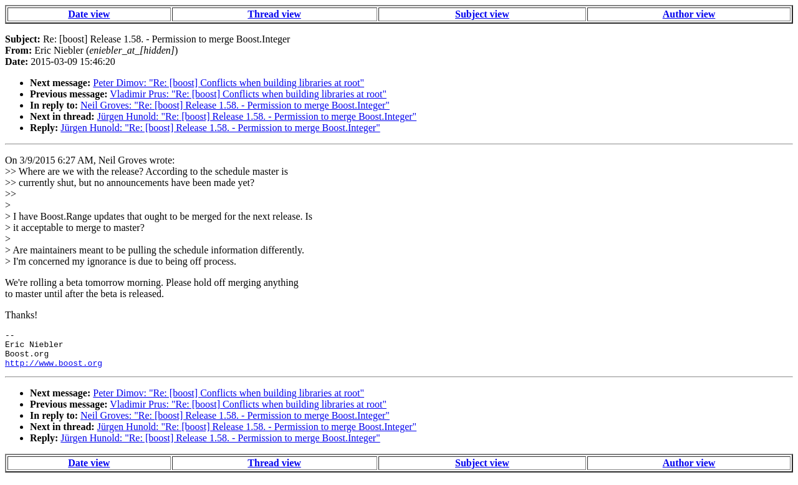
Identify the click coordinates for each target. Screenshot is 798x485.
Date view (89, 14)
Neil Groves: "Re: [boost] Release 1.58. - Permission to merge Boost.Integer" (235, 105)
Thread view (274, 14)
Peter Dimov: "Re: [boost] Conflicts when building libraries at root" (228, 82)
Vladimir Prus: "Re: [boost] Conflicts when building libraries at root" (248, 94)
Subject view (482, 14)
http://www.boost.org (53, 370)
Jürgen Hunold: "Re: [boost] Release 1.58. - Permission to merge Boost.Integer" (256, 116)
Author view (689, 14)
